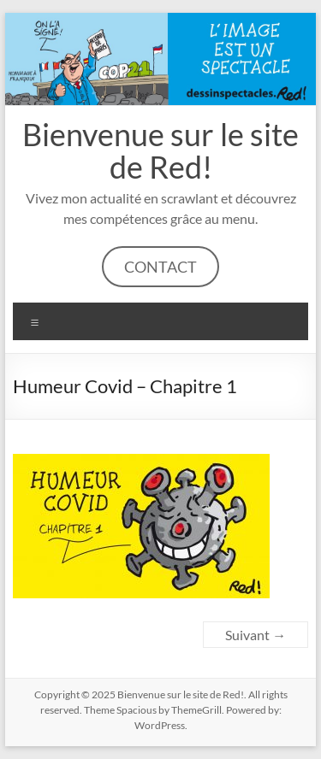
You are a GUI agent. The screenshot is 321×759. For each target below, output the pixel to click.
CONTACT (160, 266)
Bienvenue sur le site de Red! (160, 150)
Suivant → (255, 635)
